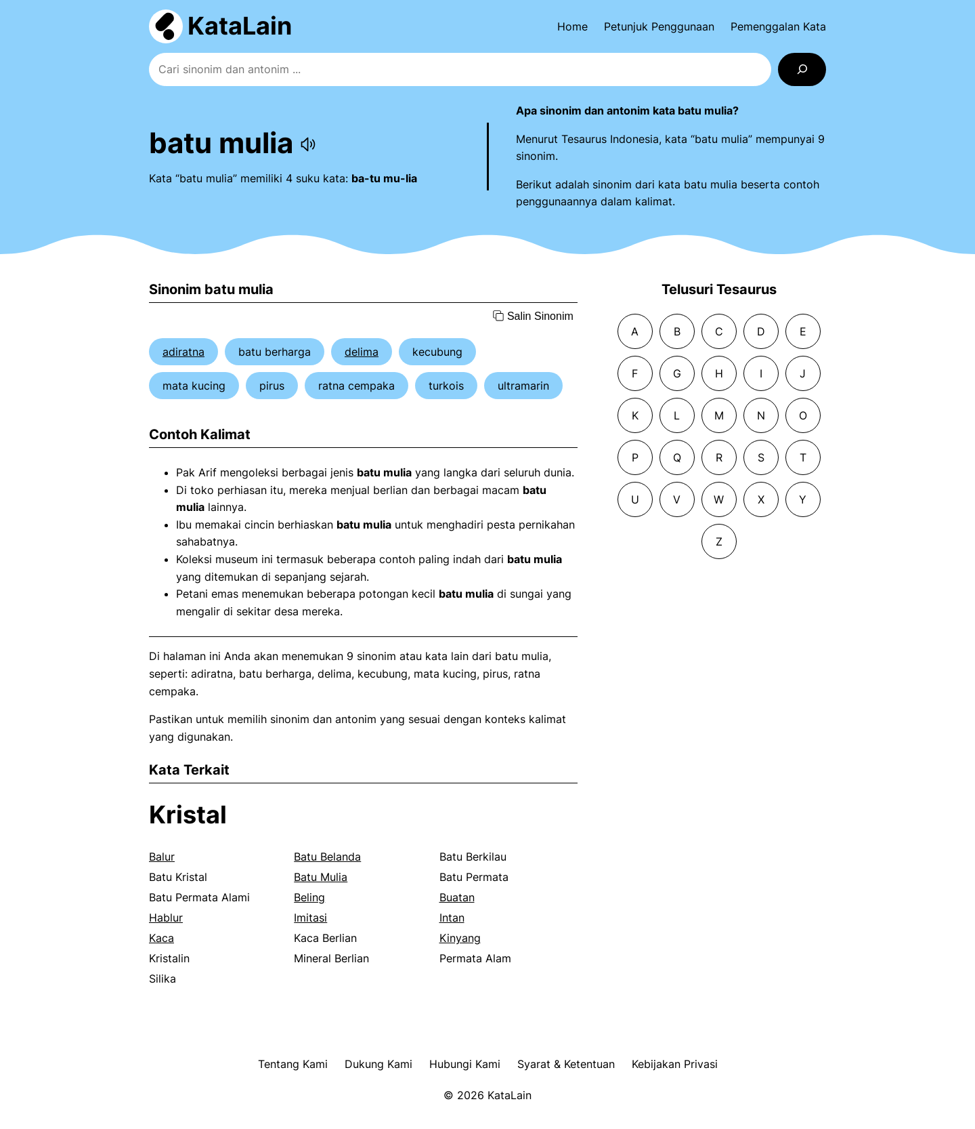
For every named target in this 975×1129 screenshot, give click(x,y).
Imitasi (310, 917)
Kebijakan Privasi (675, 1064)
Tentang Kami (293, 1064)
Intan (451, 917)
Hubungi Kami (464, 1064)
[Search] (802, 69)
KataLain (240, 26)
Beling (309, 897)
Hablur (166, 917)
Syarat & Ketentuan (566, 1064)
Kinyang (460, 938)
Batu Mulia (320, 877)
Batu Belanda (327, 856)
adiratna (183, 351)
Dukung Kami (378, 1064)
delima (361, 351)
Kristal (188, 814)
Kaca (161, 938)
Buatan (457, 897)
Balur (162, 856)
